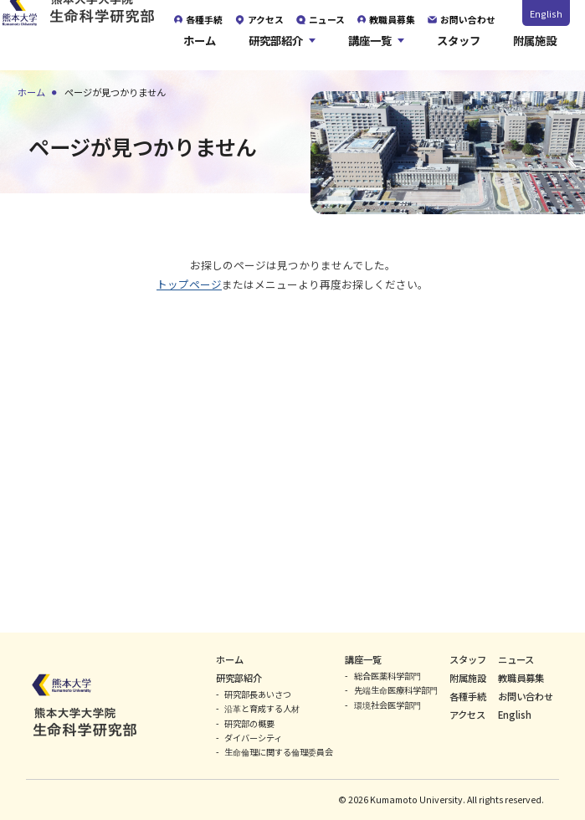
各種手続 (467, 696)
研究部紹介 (276, 49)
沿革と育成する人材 (262, 708)
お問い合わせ (525, 696)
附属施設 (535, 49)
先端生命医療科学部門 (396, 690)
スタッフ (458, 49)
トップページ (189, 284)
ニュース (516, 659)
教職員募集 (521, 677)
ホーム (199, 49)
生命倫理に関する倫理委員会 (278, 752)
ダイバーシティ (253, 737)
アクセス (467, 714)
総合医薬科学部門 (387, 675)
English (546, 13)
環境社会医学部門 (387, 705)
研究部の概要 (249, 723)
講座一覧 (370, 49)
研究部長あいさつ (257, 694)
